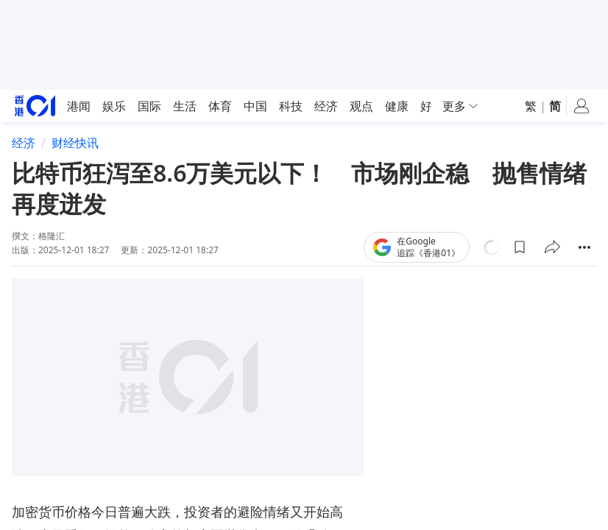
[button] (519, 247)
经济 (23, 143)
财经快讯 (75, 143)
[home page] (35, 105)
